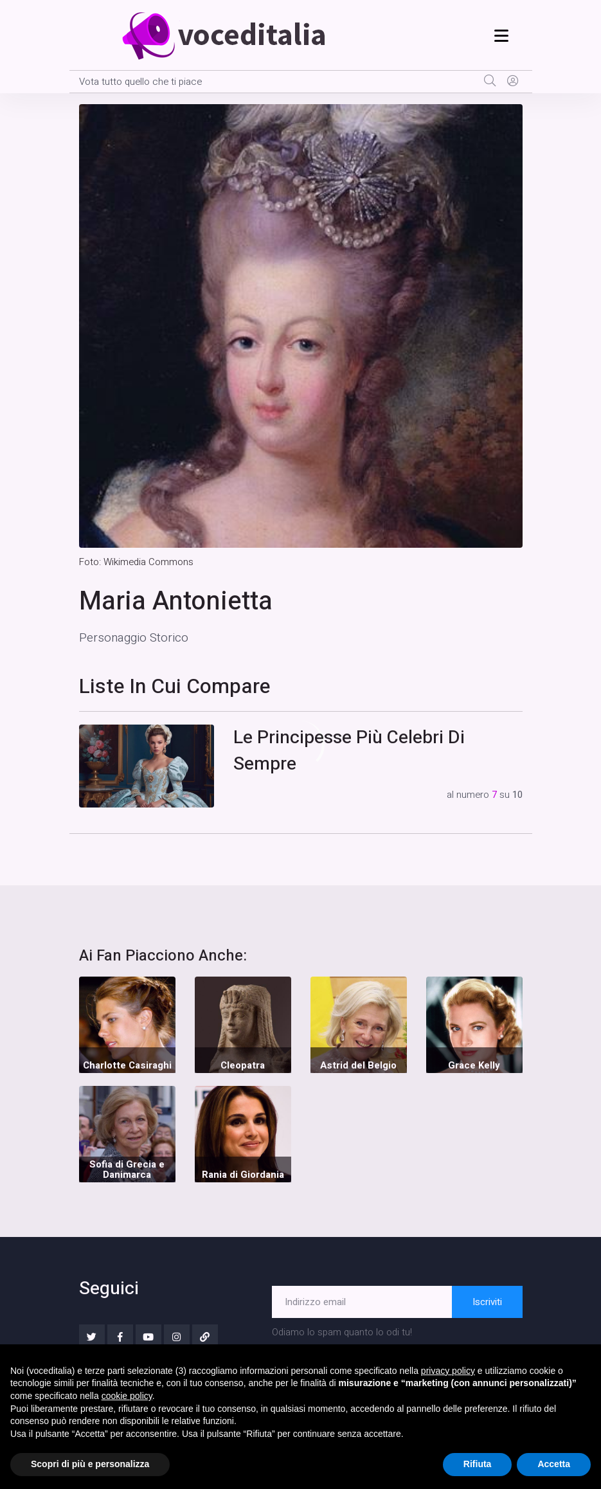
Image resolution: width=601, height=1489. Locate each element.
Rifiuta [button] (477, 1464)
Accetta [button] (553, 1464)
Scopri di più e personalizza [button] (90, 1464)
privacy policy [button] (448, 1371)
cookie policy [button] (127, 1396)
